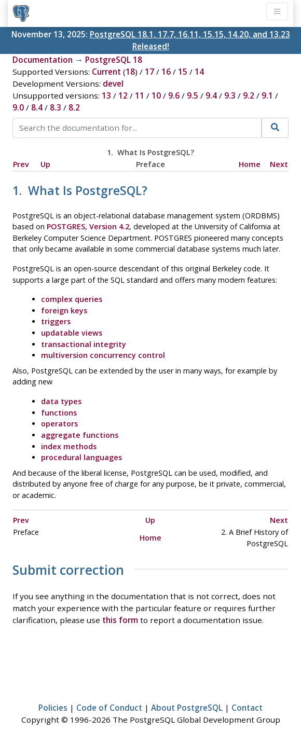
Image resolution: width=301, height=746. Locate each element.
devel (113, 83)
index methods (69, 446)
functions (59, 413)
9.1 (267, 95)
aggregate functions (79, 435)
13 (106, 95)
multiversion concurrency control (103, 355)
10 (156, 95)
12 (123, 95)
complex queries (71, 299)
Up (45, 164)
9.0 (18, 107)
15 (182, 71)
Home (250, 164)
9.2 (248, 95)
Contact (247, 707)
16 (166, 71)
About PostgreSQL (187, 707)
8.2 (74, 107)
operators (59, 424)
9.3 (230, 95)
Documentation (42, 59)
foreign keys (64, 310)
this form (120, 620)
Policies (52, 707)
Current (106, 71)
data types (61, 401)
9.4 (211, 95)
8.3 (55, 107)
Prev (21, 164)
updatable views (71, 333)
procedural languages (81, 457)
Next (279, 164)
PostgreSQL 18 (113, 59)
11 (139, 95)
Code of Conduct (109, 707)
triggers (56, 321)
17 (149, 71)
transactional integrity (83, 344)
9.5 (192, 95)
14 (199, 71)
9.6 (174, 95)
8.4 (37, 107)
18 (130, 71)
